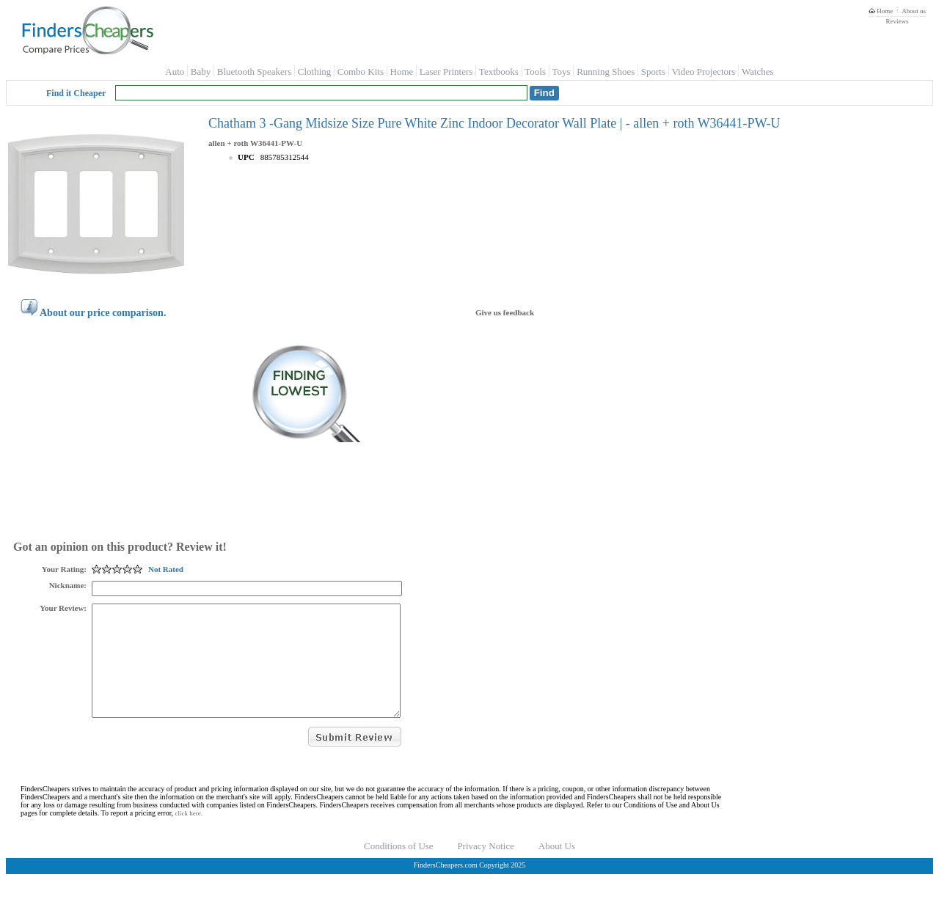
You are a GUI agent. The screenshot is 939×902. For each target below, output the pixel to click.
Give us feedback (504, 312)
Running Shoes (606, 71)
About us (914, 11)
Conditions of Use (399, 867)
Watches (758, 71)
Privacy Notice (485, 867)
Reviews (896, 21)
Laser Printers (446, 71)
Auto (174, 71)
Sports (653, 71)
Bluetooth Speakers (254, 71)
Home (881, 11)
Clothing (315, 71)
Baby (201, 71)
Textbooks (499, 71)
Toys (561, 71)
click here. (188, 835)
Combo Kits (360, 71)
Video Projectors (703, 71)
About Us (556, 867)
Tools (535, 71)
